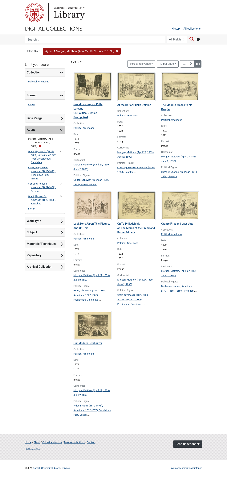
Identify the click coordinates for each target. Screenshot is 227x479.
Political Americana (38, 81)
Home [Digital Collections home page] (28, 442)
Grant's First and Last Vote (177, 223)
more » (32, 208)
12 (166, 63)
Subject (32, 232)
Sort (140, 63)
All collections (192, 28)
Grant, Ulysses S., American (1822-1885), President (42, 200)
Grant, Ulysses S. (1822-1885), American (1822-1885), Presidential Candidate (90, 295)
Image (31, 104)
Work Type (34, 221)
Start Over (33, 51)
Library (69, 12)
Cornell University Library (46, 468)
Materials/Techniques (42, 244)
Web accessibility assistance (186, 468)
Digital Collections (54, 28)
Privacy (66, 468)
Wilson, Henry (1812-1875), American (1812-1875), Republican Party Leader (92, 410)
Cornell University (34, 12)
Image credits (32, 449)
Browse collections (74, 442)
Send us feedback (188, 444)
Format (32, 95)
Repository (34, 255)
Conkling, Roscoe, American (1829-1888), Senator (42, 187)
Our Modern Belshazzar (88, 343)
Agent (31, 129)
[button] (82, 51)
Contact (91, 442)
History (176, 28)
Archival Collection (39, 267)
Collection (34, 72)
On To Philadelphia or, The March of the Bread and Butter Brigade (136, 228)
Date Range (35, 118)
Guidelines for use (52, 442)
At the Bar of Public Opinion (134, 105)
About (37, 442)
